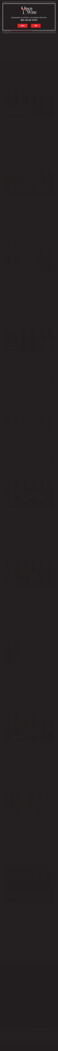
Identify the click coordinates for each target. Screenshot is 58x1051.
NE (36, 26)
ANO (22, 26)
